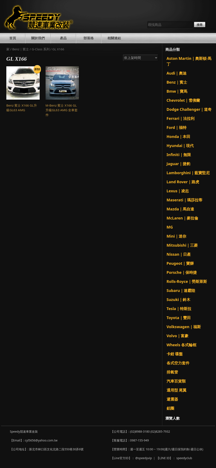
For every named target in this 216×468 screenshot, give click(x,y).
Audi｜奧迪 (177, 73)
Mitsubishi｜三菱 (182, 245)
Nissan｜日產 (179, 254)
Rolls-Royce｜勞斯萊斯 (187, 281)
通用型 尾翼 (177, 390)
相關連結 (114, 38)
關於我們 (38, 38)
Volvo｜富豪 (177, 335)
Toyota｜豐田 (179, 317)
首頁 (12, 38)
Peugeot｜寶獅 (180, 263)
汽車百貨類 (176, 381)
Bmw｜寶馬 (177, 91)
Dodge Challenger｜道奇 (189, 109)
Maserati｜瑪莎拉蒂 (184, 199)
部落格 (89, 38)
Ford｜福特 (176, 127)
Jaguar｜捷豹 (178, 163)
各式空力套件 (178, 362)
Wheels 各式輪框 (182, 344)
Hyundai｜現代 (180, 145)
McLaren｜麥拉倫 (182, 218)
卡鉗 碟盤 (175, 353)
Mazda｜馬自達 (180, 208)
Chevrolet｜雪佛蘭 (183, 100)
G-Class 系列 (41, 49)
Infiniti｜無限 (179, 154)
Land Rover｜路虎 (183, 181)
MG (170, 227)
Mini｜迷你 (176, 236)
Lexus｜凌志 (178, 190)
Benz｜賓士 (20, 49)
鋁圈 (170, 408)
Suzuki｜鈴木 (178, 299)
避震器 (172, 399)
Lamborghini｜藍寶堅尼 (188, 172)
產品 (63, 38)
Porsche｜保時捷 (182, 272)
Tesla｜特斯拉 (179, 308)
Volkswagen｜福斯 (184, 326)
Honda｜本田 (178, 136)
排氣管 (172, 371)
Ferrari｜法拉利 (181, 118)
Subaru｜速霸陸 (181, 290)
